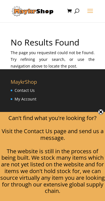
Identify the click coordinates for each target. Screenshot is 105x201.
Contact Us (25, 90)
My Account (25, 99)
